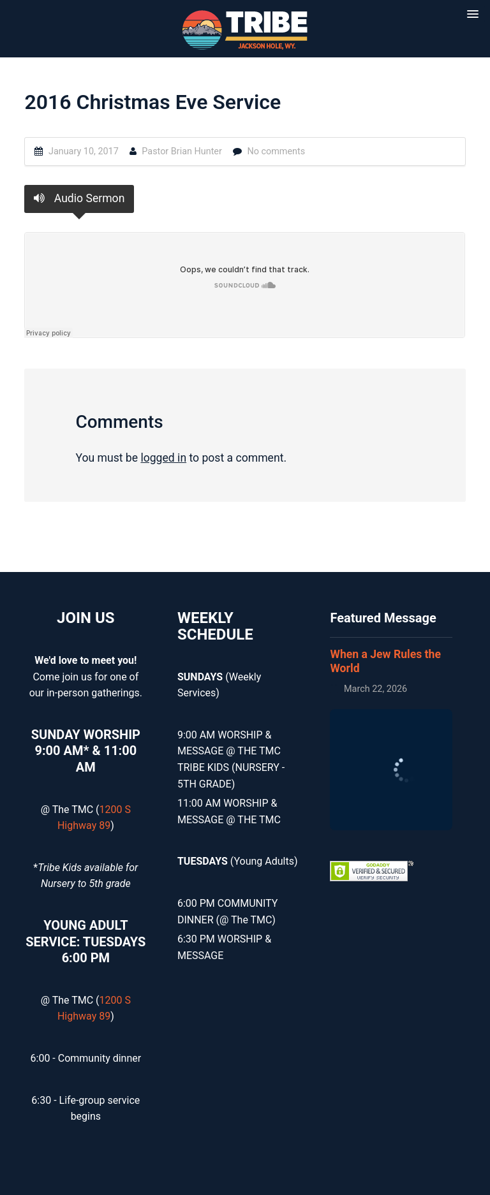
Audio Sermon (79, 198)
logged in (163, 457)
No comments (276, 151)
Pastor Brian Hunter (182, 151)
